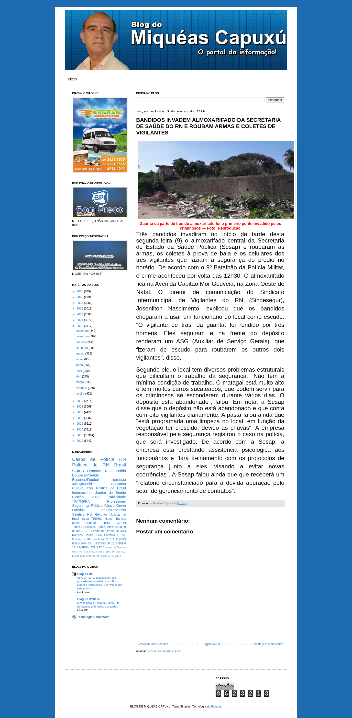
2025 (80, 297)
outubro (81, 342)
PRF (98, 555)
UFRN (111, 555)
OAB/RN (90, 555)
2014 (80, 429)
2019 (80, 401)
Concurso (118, 484)
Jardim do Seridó (110, 493)
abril (79, 376)
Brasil (120, 464)
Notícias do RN (81, 539)
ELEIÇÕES (119, 539)
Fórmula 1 (111, 535)
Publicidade (117, 497)
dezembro (82, 330)
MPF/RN (84, 547)
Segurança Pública (87, 506)
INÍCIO (72, 79)
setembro (82, 348)
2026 (80, 291)
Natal (109, 471)
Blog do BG (85, 574)
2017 (80, 412)
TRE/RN (96, 518)
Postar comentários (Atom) (165, 651)
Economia (95, 471)
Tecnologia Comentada (93, 617)
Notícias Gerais (82, 535)
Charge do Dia (112, 547)
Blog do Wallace (88, 599)
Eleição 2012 (85, 497)
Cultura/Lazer (82, 488)
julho (79, 359)
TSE (123, 535)
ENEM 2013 (90, 551)
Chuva (109, 506)
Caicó (78, 470)
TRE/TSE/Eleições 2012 (88, 527)
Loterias (78, 510)
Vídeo (118, 555)
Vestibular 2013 (101, 539)
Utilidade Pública (97, 523)
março (80, 382)
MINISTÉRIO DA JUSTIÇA (112, 551)
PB (89, 514)
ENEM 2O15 (78, 555)
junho (80, 365)
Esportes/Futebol (85, 480)
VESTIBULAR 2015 (105, 543)
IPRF (87, 531)
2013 (80, 435)
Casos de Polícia (93, 459)
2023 (80, 308)
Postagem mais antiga (268, 644)
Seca (85, 518)
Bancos (121, 518)
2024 (80, 303)
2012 (80, 440)
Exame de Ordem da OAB (108, 531)
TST (99, 547)
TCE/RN (120, 523)
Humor (109, 518)
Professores (116, 501)
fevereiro (82, 388)
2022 (80, 314)
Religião (100, 514)
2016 (80, 418)
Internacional (82, 493)
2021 (80, 320)
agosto (80, 353)
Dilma (76, 523)
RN (122, 459)
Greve (121, 506)
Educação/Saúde (85, 475)
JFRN (98, 535)
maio (79, 371)
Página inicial (211, 644)
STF (92, 547)
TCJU (104, 555)
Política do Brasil (111, 488)
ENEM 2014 (79, 543)
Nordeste (119, 480)
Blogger (216, 706)
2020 (80, 326)
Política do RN (90, 464)
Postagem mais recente (152, 644)
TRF (80, 551)
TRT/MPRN (81, 501)
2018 (80, 406)
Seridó (121, 471)
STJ (90, 543)
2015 (80, 423)
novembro (82, 336)
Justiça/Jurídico (84, 484)
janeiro (80, 393)
